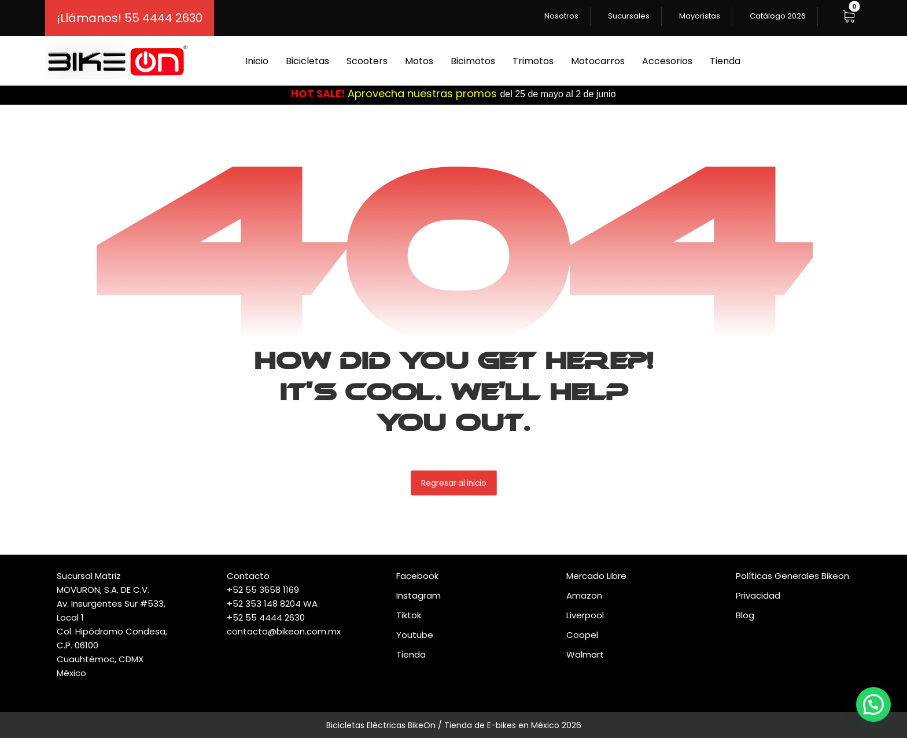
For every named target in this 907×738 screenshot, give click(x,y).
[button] (848, 16)
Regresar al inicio (453, 482)
